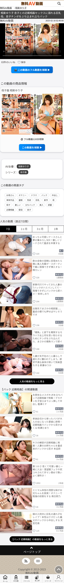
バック (44, 195)
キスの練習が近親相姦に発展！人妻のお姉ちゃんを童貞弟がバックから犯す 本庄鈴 (47, 445)
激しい (18, 204)
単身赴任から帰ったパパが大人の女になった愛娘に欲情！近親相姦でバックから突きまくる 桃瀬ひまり (47, 423)
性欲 (29, 200)
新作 (46, 200)
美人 (41, 204)
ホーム (5, 578)
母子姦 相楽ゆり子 (12, 90)
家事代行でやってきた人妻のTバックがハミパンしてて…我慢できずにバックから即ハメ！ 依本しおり (47, 289)
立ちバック (30, 204)
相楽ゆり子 (23, 166)
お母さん (10, 195)
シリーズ (48, 578)
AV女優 (16, 578)
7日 (8, 229)
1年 (56, 229)
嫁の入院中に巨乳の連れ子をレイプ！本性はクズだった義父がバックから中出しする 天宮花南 (48, 518)
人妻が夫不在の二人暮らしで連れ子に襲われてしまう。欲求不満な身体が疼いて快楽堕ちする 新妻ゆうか (47, 360)
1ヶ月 (24, 229)
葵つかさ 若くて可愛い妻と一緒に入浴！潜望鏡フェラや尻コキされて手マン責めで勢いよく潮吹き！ (48, 471)
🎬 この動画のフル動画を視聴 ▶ (32, 69)
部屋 (50, 204)
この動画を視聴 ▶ (32, 147)
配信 (21, 209)
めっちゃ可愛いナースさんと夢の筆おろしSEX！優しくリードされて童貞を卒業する (47, 240)
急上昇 (37, 578)
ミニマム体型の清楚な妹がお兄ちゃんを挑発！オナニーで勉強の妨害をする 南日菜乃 (47, 493)
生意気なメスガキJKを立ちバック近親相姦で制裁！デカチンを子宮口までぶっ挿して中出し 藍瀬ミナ (48, 399)
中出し (55, 195)
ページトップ (31, 552)
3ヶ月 (40, 229)
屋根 (21, 200)
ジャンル (26, 578)
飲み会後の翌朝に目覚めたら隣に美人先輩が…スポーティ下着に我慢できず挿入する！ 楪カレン (47, 265)
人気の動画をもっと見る (32, 381)
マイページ (59, 578)
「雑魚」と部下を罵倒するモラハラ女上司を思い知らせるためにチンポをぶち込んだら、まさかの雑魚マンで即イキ (47, 337)
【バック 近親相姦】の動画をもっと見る (32, 539)
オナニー (22, 195)
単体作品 (10, 200)
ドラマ (34, 195)
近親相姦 (10, 209)
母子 (8, 204)
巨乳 (37, 200)
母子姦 (23, 172)
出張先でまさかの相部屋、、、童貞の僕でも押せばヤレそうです (47, 311)
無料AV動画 (32, 573)
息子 (29, 209)
